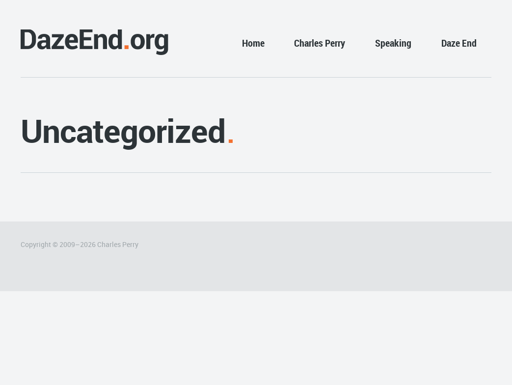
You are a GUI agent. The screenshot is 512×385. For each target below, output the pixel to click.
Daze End (459, 43)
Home (253, 43)
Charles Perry (319, 43)
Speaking (393, 43)
